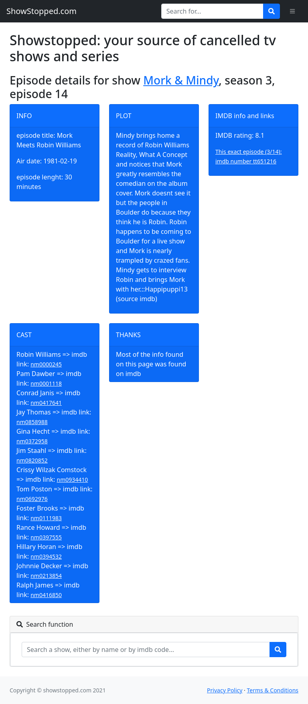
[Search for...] (212, 11)
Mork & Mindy (181, 80)
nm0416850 (46, 595)
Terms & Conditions (273, 690)
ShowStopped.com (41, 11)
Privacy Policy (224, 690)
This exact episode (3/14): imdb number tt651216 (248, 156)
